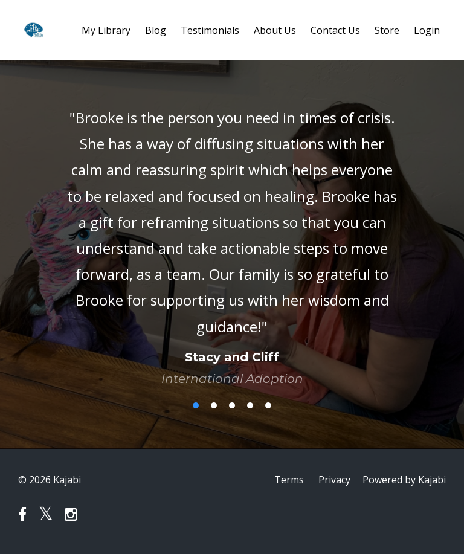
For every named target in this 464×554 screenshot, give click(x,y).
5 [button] (268, 405)
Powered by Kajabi (404, 479)
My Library (106, 30)
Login (427, 30)
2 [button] (214, 405)
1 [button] (196, 405)
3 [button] (232, 405)
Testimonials (210, 30)
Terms (289, 479)
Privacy (334, 479)
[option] (232, 236)
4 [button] (250, 405)
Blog (155, 30)
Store (387, 30)
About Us (275, 30)
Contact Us (335, 30)
